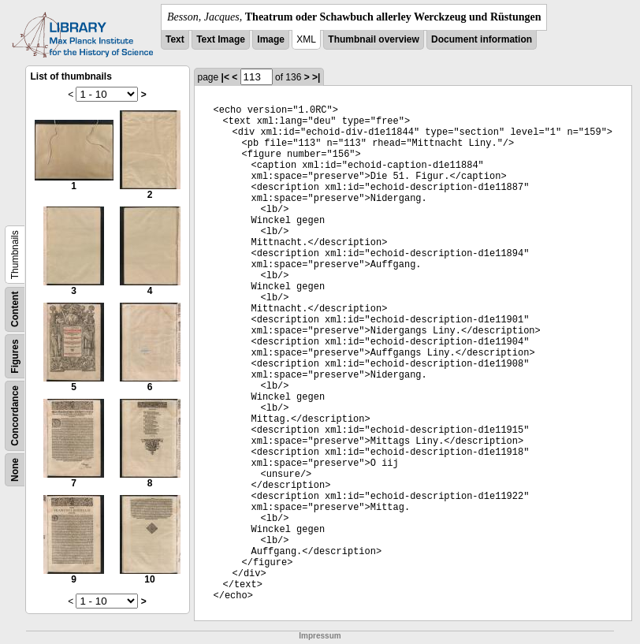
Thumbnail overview (373, 39)
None (14, 470)
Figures (14, 356)
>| (316, 77)
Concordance (14, 415)
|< (225, 77)
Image (271, 39)
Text (175, 39)
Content (14, 309)
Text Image (220, 39)
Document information (481, 39)
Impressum (319, 635)
